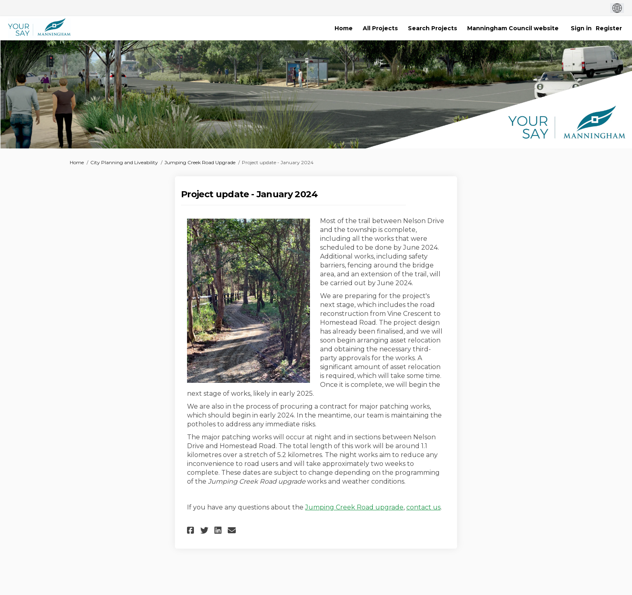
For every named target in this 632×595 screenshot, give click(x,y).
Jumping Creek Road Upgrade (199, 162)
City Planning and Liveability (124, 162)
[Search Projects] (432, 28)
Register (609, 28)
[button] (191, 530)
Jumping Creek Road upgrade (354, 507)
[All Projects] (380, 28)
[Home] (344, 28)
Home (77, 162)
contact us (423, 507)
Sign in (581, 28)
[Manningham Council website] (513, 28)
